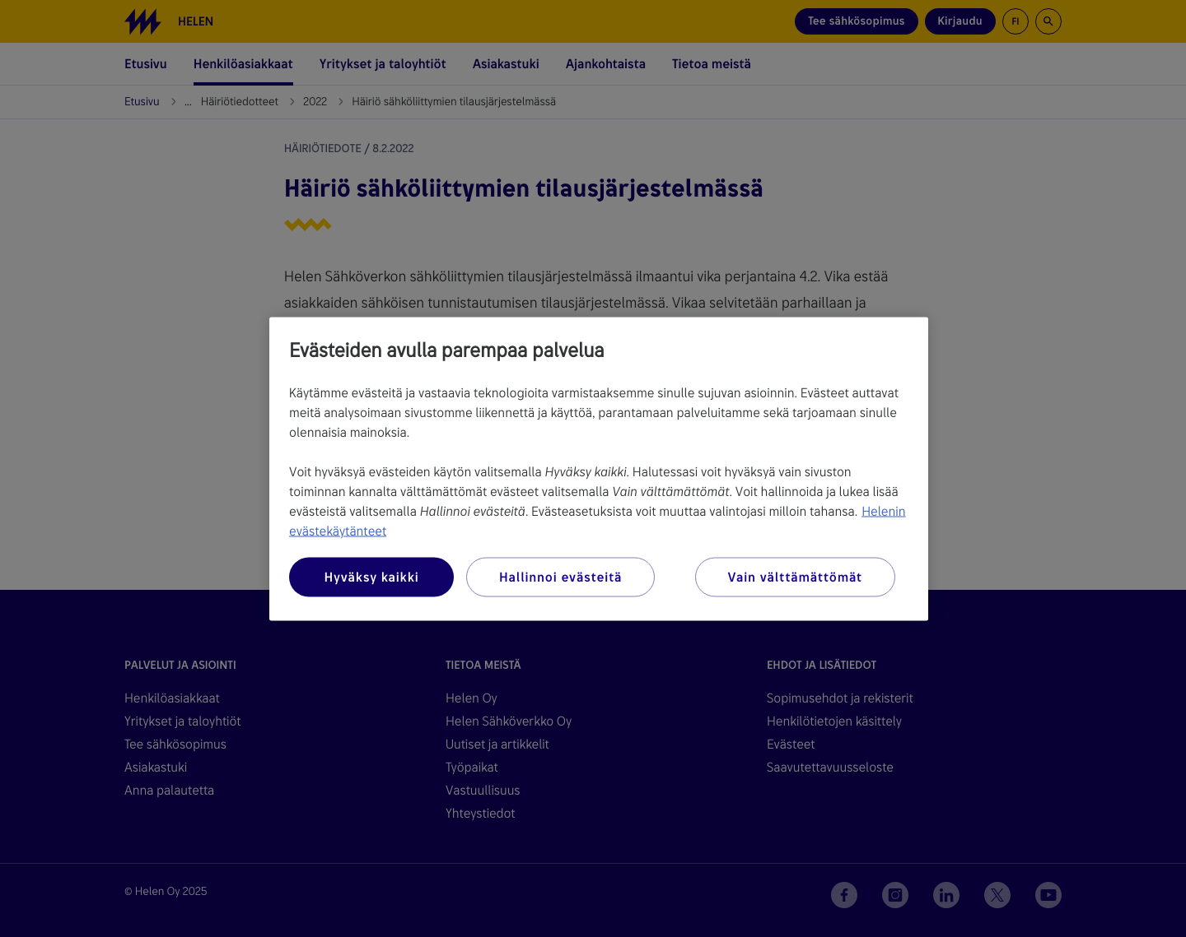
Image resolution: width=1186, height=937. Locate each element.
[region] (598, 468)
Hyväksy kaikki (371, 576)
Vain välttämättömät (795, 576)
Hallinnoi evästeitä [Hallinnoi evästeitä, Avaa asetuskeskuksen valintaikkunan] (560, 576)
